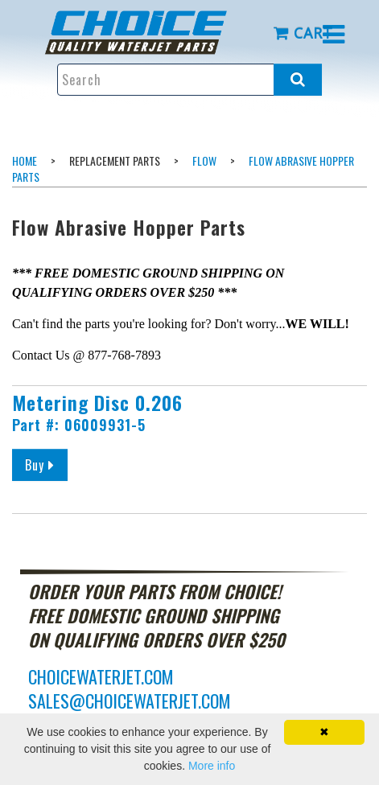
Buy (46, 464)
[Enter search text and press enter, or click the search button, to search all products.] (190, 80)
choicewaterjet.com (101, 676)
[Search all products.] (298, 80)
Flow (204, 160)
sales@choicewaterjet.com (129, 700)
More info (211, 765)
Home (24, 160)
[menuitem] (147, 32)
